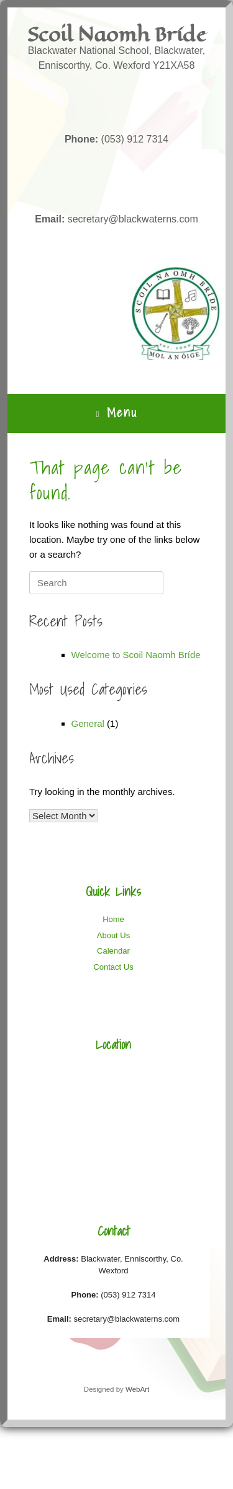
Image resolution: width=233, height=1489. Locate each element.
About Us (113, 935)
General (87, 723)
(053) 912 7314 (116, 139)
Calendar (113, 950)
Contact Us (113, 967)
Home (113, 919)
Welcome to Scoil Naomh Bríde (136, 654)
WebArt (137, 1389)
